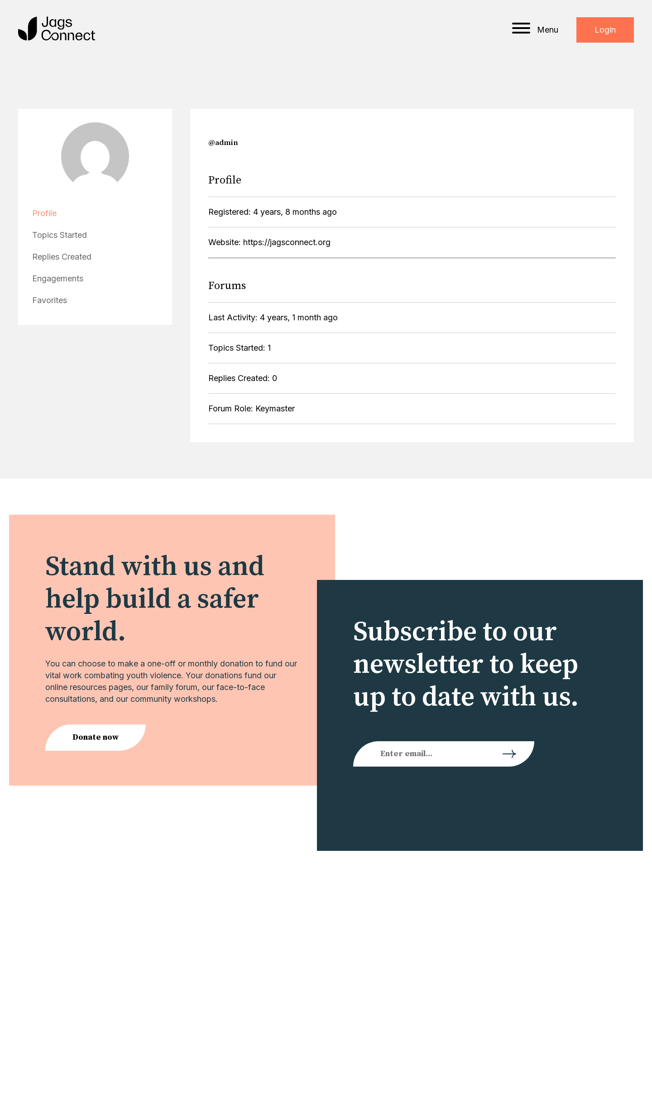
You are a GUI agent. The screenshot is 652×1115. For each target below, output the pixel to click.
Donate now (95, 739)
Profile (44, 213)
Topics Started (59, 235)
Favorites (49, 300)
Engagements (57, 278)
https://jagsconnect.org (287, 242)
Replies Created (61, 256)
